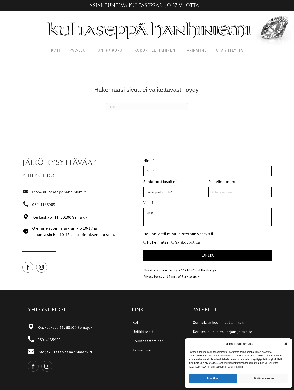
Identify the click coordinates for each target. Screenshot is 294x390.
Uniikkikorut (111, 50)
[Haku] (147, 106)
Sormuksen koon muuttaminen (218, 322)
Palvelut (79, 50)
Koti (55, 50)
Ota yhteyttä (229, 50)
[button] (286, 344)
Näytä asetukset (264, 378)
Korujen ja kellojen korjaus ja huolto (222, 331)
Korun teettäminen (155, 50)
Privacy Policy (152, 276)
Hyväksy (213, 378)
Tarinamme (195, 50)
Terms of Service (180, 276)
